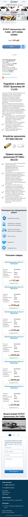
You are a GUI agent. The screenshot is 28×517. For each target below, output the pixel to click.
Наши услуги (6, 492)
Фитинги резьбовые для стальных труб (8, 22)
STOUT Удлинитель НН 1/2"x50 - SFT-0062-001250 (14, 287)
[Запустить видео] (14, 424)
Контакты (20, 4)
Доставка (5, 491)
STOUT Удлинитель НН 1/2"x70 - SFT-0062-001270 (14, 337)
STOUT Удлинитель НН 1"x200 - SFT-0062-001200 (14, 262)
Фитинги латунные (9, 21)
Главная (2, 21)
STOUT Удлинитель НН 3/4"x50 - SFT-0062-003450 (14, 387)
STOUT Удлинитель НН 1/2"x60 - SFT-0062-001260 (14, 312)
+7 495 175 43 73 (11, 5)
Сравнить (15, 54)
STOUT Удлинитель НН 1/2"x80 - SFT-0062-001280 (14, 362)
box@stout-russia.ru (9, 487)
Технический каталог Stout (10, 77)
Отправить (14, 471)
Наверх (23, 1)
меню (5, 1)
